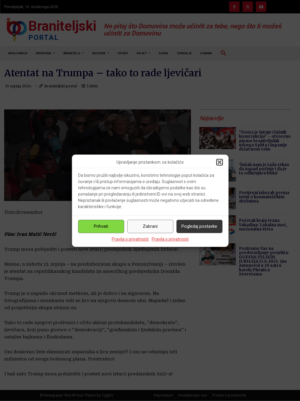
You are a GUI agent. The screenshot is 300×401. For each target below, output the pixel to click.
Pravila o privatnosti (130, 239)
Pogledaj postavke (199, 226)
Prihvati (101, 226)
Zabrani (150, 226)
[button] (220, 162)
